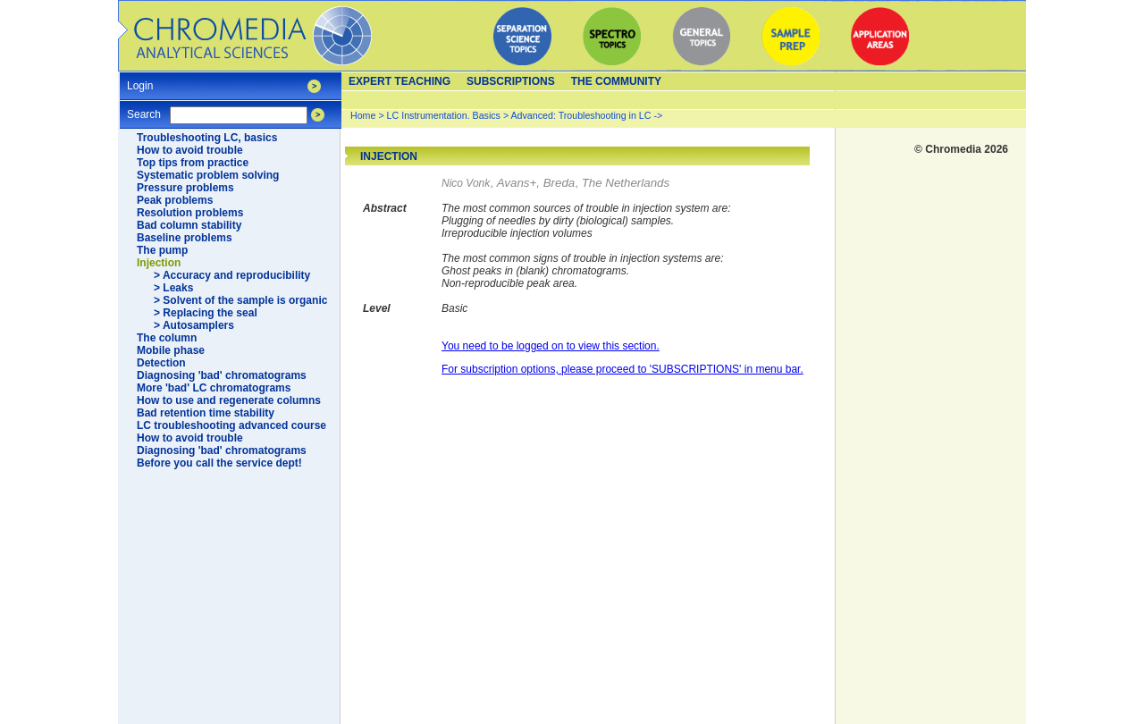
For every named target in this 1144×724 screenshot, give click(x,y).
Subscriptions (511, 81)
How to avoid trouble (190, 150)
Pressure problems (185, 187)
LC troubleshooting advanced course (231, 425)
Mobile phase (171, 350)
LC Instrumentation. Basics (443, 115)
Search (144, 108)
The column (167, 338)
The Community (616, 81)
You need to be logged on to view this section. (551, 346)
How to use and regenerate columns (229, 400)
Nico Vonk (466, 183)
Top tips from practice (192, 162)
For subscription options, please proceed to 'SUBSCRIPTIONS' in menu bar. (622, 369)
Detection (161, 363)
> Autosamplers (194, 325)
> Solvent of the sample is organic (240, 300)
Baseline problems (184, 238)
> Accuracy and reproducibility (232, 275)
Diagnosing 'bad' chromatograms (222, 375)
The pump (162, 250)
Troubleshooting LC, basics (207, 137)
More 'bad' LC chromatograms (213, 388)
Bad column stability (189, 225)
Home (362, 115)
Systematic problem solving (208, 175)
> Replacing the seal (205, 313)
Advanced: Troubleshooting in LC (581, 115)
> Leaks (173, 288)
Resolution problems (190, 212)
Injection (159, 263)
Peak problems (175, 200)
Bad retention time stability (205, 413)
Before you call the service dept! (219, 463)
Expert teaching (399, 81)
